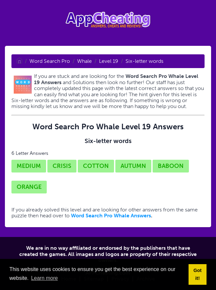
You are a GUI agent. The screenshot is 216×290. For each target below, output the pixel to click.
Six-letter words (144, 61)
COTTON (96, 166)
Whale (84, 61)
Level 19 (108, 61)
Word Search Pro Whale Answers (111, 215)
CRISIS (62, 166)
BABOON (171, 166)
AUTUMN (133, 166)
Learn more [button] (44, 278)
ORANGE (29, 186)
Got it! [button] (197, 274)
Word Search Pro (49, 61)
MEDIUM (29, 166)
